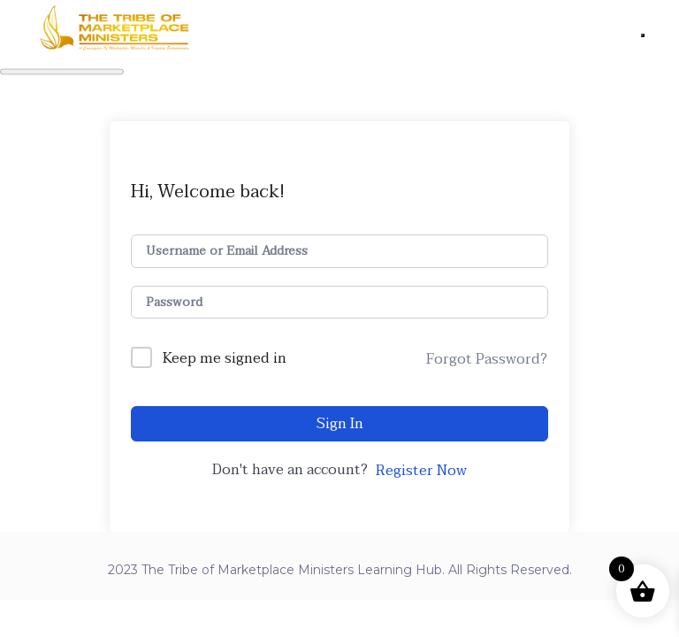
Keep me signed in (224, 359)
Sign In (340, 423)
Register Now (421, 470)
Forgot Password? (486, 359)
